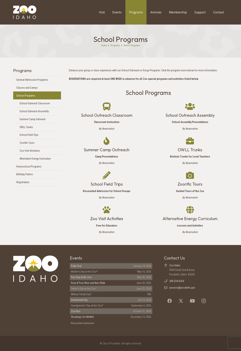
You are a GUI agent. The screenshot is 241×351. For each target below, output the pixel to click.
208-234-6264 (176, 281)
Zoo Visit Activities (30, 150)
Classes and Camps (27, 87)
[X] (181, 300)
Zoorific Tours (27, 142)
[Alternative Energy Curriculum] (190, 210)
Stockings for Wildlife (82, 316)
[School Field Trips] (107, 175)
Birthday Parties (24, 174)
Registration (22, 182)
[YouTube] (192, 300)
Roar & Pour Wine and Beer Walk (88, 282)
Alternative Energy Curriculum (35, 158)
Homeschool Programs (28, 166)
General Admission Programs (32, 79)
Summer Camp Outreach (33, 119)
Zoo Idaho (174, 265)
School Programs (25, 95)
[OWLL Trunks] (190, 141)
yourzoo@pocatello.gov (182, 287)
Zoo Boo (75, 311)
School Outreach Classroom (35, 103)
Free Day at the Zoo (81, 277)
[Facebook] (169, 300)
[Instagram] (203, 300)
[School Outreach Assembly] (190, 106)
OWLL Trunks (26, 127)
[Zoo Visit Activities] (107, 210)
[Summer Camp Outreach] (107, 141)
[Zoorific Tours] (190, 175)
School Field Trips (29, 134)
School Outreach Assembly (34, 111)
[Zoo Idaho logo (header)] (29, 12)
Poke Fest (76, 265)
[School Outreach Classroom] (107, 106)
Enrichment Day (79, 299)
